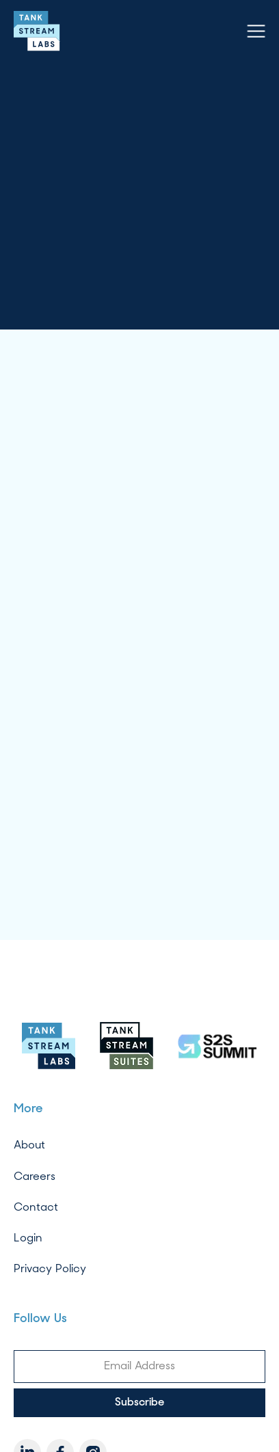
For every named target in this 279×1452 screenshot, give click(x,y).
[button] (256, 31)
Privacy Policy (50, 1268)
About (29, 1144)
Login (28, 1237)
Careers (34, 1176)
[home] (37, 31)
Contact (36, 1206)
